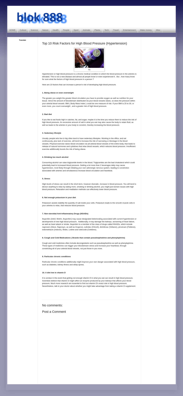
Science (34, 30)
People (66, 30)
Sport (76, 30)
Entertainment (129, 30)
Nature (45, 30)
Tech (106, 30)
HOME (12, 30)
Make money (146, 30)
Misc (158, 30)
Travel (116, 30)
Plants (97, 30)
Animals (86, 30)
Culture (23, 30)
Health (56, 30)
